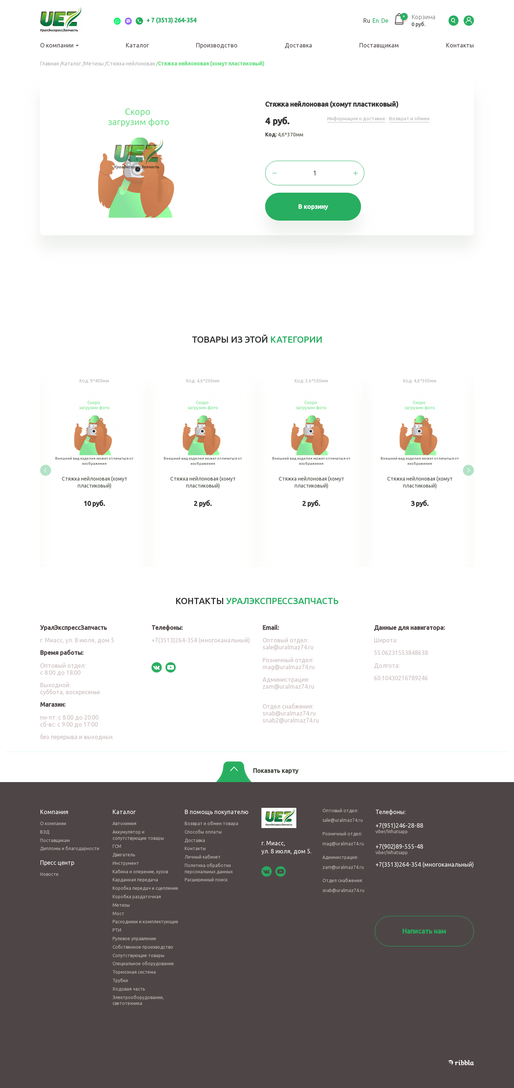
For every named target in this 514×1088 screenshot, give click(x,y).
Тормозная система (134, 969)
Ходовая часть (129, 985)
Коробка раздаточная (137, 893)
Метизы (121, 901)
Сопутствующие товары (138, 952)
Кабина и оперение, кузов (140, 868)
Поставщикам (379, 45)
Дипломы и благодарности (69, 845)
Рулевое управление (134, 935)
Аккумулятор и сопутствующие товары (138, 831)
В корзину (315, 207)
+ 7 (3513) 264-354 (166, 20)
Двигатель (124, 851)
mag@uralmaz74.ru (289, 663)
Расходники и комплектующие (145, 918)
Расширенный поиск (206, 876)
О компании (59, 45)
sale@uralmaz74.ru (288, 644)
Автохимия (124, 820)
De (381, 20)
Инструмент (126, 859)
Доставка (298, 45)
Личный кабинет (203, 853)
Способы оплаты (203, 828)
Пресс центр (57, 859)
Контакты (460, 45)
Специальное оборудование (143, 960)
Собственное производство (143, 943)
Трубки (120, 977)
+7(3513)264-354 (398, 861)
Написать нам (424, 927)
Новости (49, 871)
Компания (54, 808)
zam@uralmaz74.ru (288, 683)
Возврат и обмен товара (211, 820)
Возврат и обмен (410, 118)
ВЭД (44, 828)
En (372, 20)
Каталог (137, 45)
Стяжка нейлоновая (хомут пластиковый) (94, 467)
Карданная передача (135, 876)
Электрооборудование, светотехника (138, 997)
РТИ (117, 927)
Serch (451, 20)
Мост (118, 910)
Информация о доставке (356, 118)
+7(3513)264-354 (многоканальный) (200, 637)
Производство (217, 45)
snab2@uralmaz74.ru (291, 717)
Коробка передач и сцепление (145, 885)
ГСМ (117, 843)
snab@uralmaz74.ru (289, 710)
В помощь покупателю (217, 808)
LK (468, 20)
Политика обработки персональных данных (209, 865)
